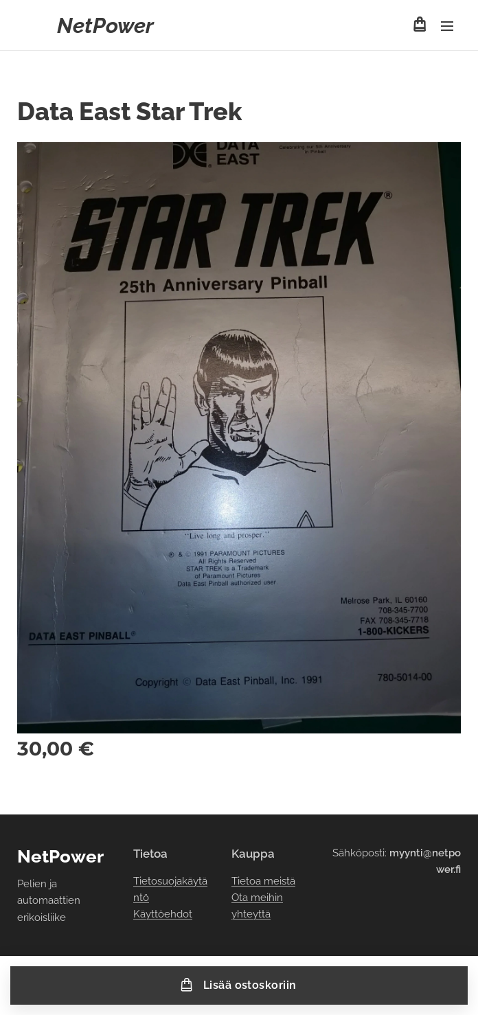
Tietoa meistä (263, 881)
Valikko (447, 26)
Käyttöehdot (162, 914)
